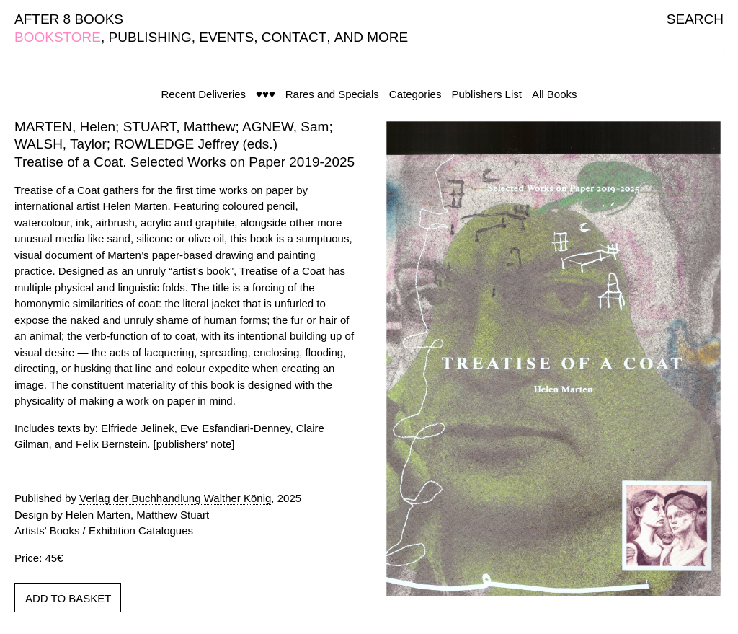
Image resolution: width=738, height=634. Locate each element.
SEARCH (695, 19)
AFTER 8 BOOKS (68, 19)
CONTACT (294, 37)
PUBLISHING (150, 37)
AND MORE (371, 37)
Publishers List (486, 94)
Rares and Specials (332, 94)
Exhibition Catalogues (141, 530)
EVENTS (226, 37)
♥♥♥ (265, 94)
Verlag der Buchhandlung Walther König (175, 498)
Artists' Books (46, 530)
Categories (415, 94)
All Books (554, 94)
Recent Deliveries (203, 94)
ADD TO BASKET (68, 598)
